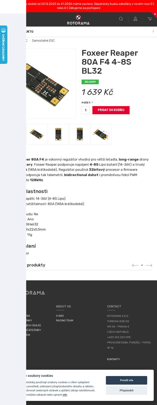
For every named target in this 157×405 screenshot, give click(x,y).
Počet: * (87, 102)
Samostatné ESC (43, 40)
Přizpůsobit (126, 390)
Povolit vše (126, 380)
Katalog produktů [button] (78, 31)
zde (65, 394)
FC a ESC (21, 40)
